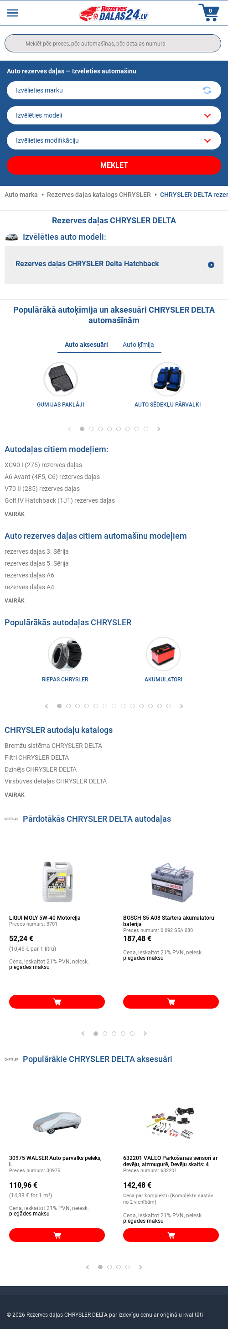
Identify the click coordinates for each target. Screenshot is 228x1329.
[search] (113, 43)
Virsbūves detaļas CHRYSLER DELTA (56, 781)
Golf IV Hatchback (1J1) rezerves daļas (60, 500)
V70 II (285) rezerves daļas (42, 488)
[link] (65, 662)
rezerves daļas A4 (29, 587)
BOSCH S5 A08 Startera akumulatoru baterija (168, 921)
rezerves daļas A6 (29, 575)
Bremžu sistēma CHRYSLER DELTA (53, 745)
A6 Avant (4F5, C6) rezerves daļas (52, 476)
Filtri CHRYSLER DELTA (37, 757)
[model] (114, 115)
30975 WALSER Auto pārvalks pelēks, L (55, 1161)
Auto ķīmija (138, 344)
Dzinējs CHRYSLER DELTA (41, 769)
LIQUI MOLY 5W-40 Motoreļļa (45, 918)
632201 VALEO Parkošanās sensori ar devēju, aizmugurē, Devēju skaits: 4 (170, 1161)
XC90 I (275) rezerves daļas (43, 465)
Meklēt (114, 165)
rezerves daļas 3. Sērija (37, 551)
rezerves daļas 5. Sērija (37, 563)
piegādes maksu (29, 967)
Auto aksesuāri (86, 344)
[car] (114, 140)
